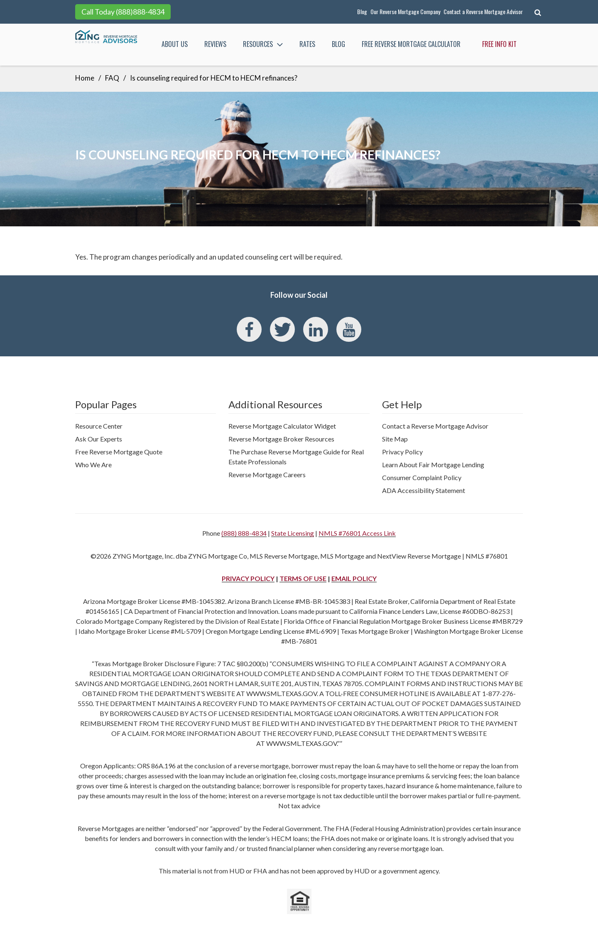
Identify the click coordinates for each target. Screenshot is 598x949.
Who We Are (93, 464)
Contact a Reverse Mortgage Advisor (483, 11)
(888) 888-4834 (244, 533)
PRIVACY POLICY (248, 578)
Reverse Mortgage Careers (267, 474)
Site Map (395, 439)
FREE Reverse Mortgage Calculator (411, 44)
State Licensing (292, 533)
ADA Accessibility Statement (423, 490)
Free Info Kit (499, 44)
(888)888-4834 (140, 11)
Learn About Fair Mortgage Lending (433, 464)
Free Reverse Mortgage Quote (118, 452)
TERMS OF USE (302, 578)
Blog (362, 11)
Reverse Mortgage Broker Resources (281, 439)
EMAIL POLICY (354, 578)
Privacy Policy (402, 452)
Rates (307, 44)
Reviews (215, 44)
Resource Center (99, 426)
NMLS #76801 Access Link (357, 533)
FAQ (112, 78)
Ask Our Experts (98, 439)
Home (84, 78)
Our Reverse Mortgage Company (405, 11)
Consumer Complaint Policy (421, 477)
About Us (175, 44)
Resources (263, 44)
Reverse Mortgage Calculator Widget (282, 426)
